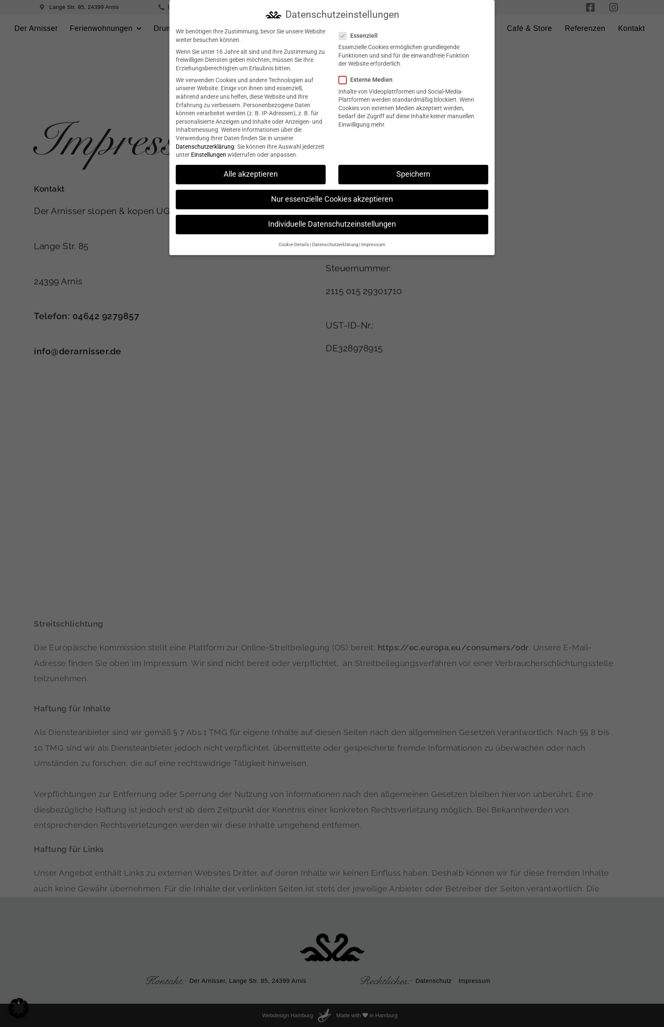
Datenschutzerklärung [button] (335, 243)
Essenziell (360, 35)
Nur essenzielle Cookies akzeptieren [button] (332, 198)
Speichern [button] (413, 173)
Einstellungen (208, 153)
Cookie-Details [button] (294, 243)
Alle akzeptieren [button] (251, 173)
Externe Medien (368, 79)
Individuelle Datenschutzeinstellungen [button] (332, 223)
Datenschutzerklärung (205, 145)
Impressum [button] (373, 243)
